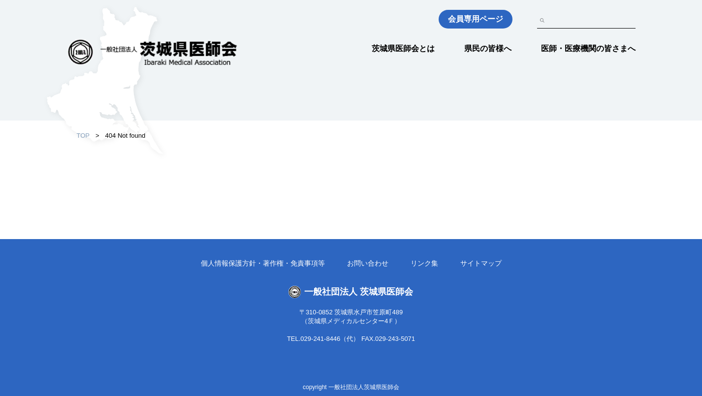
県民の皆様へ (487, 48)
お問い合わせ (367, 263)
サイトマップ (481, 263)
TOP (83, 135)
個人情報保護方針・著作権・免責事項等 (263, 263)
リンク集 (424, 263)
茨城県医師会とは (403, 48)
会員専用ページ (475, 19)
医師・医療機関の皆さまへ (588, 48)
